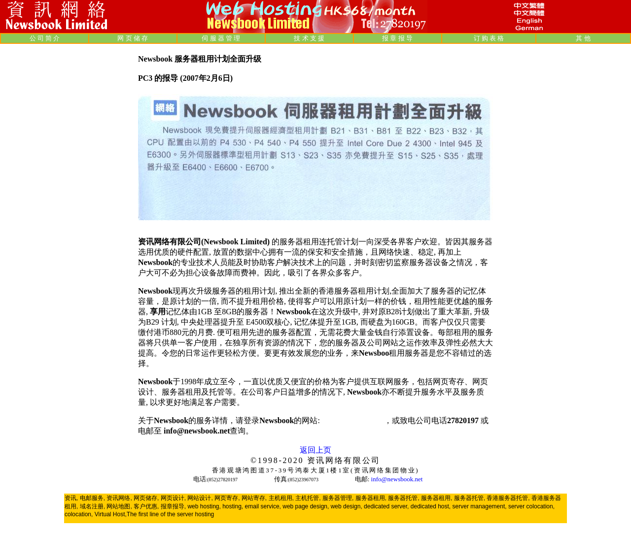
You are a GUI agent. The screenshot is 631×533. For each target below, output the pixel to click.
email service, (263, 506)
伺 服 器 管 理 (221, 38)
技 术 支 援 (309, 38)
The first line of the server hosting (170, 514)
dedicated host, (431, 506)
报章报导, (173, 506)
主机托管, (307, 498)
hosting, (232, 506)
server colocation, (531, 506)
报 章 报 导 (397, 38)
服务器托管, (403, 498)
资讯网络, (119, 498)
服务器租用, (370, 498)
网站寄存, (254, 498)
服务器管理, (337, 498)
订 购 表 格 (489, 38)
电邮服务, (92, 498)
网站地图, (119, 506)
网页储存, (146, 498)
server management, (480, 506)
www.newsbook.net (353, 420)
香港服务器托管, (508, 498)
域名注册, (92, 506)
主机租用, (281, 498)
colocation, (79, 514)
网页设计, (173, 498)
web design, (346, 506)
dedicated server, (386, 506)
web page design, (305, 506)
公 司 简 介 (45, 38)
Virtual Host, (111, 514)
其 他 (583, 38)
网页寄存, (227, 498)
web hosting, (203, 506)
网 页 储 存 (132, 38)
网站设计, (199, 498)
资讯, (71, 498)
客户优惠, (146, 506)
